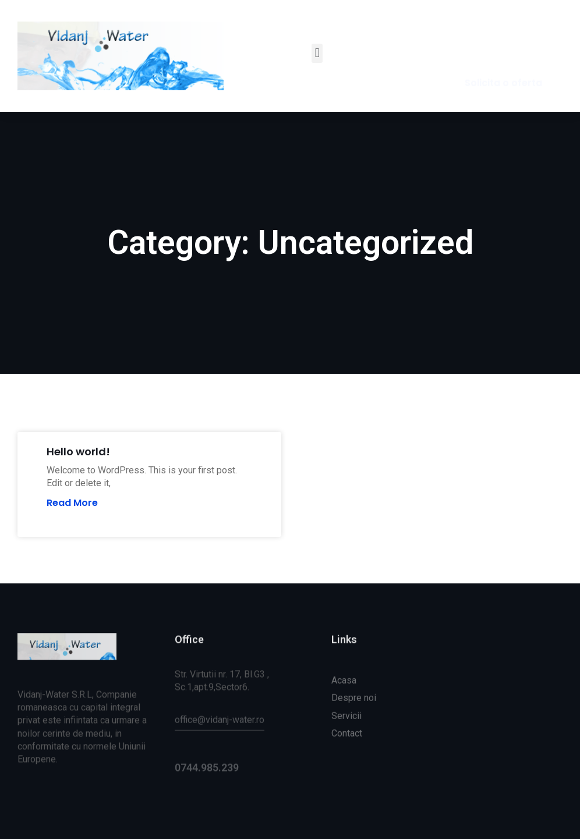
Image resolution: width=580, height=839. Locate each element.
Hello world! (78, 451)
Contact (346, 754)
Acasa (343, 701)
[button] (317, 53)
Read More (72, 503)
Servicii (346, 736)
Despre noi (353, 719)
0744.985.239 (207, 776)
